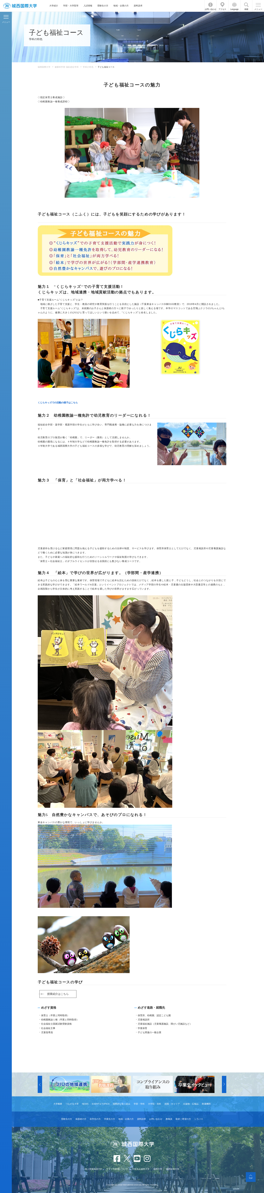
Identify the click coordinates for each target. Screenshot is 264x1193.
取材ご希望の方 (183, 1119)
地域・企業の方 (121, 5)
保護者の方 (80, 1119)
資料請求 (138, 5)
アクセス (222, 9)
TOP (251, 1178)
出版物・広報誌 (191, 1104)
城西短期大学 (172, 1169)
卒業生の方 (109, 1119)
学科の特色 (88, 67)
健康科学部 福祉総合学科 (67, 67)
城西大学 (157, 1169)
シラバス (198, 1119)
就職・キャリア (172, 1104)
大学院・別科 (154, 1104)
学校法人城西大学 (141, 1169)
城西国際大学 (44, 67)
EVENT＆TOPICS (101, 1104)
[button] (40, 1084)
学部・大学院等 (70, 5)
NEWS (85, 1104)
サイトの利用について (117, 1169)
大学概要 (57, 1104)
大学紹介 (53, 5)
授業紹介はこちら (58, 993)
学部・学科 (139, 1104)
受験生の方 (102, 5)
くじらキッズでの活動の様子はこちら (58, 402)
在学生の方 (95, 1119)
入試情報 (88, 5)
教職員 (169, 1119)
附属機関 (206, 1104)
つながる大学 (72, 1104)
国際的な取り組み (121, 1104)
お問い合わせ (210, 9)
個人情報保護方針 (93, 1169)
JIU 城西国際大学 (20, 6)
